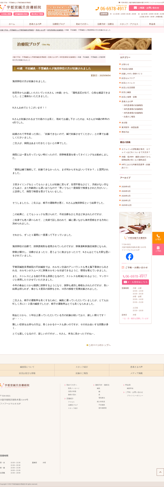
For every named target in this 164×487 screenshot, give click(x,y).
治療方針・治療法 (105, 24)
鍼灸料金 (130, 388)
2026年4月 (126, 186)
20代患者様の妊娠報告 (133, 105)
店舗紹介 (70, 398)
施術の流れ (72, 394)
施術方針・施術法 (102, 385)
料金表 (152, 24)
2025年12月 (127, 205)
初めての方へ (82, 24)
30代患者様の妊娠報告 (133, 109)
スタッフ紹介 (82, 367)
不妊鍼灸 (102, 405)
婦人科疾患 (101, 401)
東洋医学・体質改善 (130, 127)
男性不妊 (125, 132)
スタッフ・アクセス (129, 24)
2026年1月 (126, 200)
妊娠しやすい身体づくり (132, 74)
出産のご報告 (129, 117)
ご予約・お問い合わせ (134, 392)
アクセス (71, 402)
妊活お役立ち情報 (27, 373)
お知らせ (125, 64)
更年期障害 (103, 408)
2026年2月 (126, 196)
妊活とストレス (128, 83)
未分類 (124, 123)
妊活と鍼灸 (126, 92)
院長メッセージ (73, 388)
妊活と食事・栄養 (129, 97)
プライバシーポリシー (135, 395)
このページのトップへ (100, 345)
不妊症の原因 (127, 69)
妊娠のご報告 (82, 373)
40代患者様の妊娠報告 (133, 113)
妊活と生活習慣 (128, 87)
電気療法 (102, 398)
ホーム (12, 24)
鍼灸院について (27, 367)
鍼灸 (98, 388)
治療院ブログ (59, 24)
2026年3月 (126, 191)
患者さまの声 (35, 24)
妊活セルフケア (128, 78)
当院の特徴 (72, 391)
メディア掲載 (136, 373)
